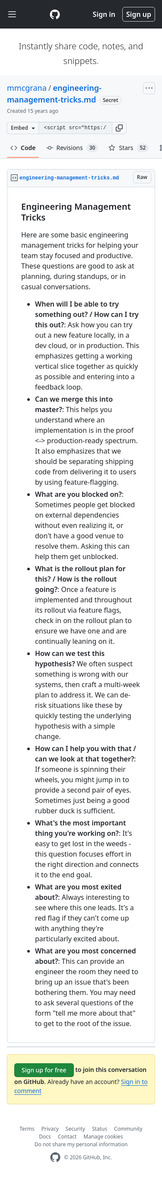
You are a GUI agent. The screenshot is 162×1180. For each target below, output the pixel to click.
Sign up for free (44, 1070)
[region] (81, 615)
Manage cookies (103, 1136)
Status (99, 1128)
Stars (128, 148)
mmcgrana (27, 88)
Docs (45, 1136)
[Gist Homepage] (55, 14)
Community (128, 1128)
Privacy (50, 1128)
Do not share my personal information (81, 1144)
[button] (119, 128)
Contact (67, 1136)
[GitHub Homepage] (55, 1157)
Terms (27, 1128)
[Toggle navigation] (12, 14)
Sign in (104, 14)
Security (75, 1128)
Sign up (138, 14)
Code (23, 148)
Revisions (72, 148)
